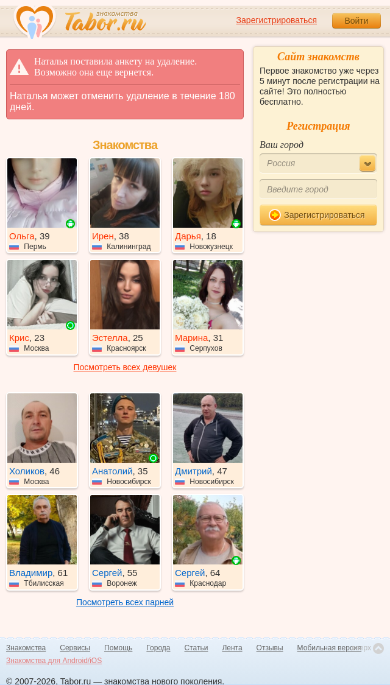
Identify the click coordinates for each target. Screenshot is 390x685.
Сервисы (75, 648)
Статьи (196, 648)
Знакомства (26, 648)
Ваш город (281, 144)
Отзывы (270, 648)
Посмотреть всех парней (125, 602)
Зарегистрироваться (276, 20)
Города (158, 648)
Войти (356, 21)
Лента (232, 648)
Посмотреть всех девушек (125, 367)
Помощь (118, 648)
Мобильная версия (329, 648)
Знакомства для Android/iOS (54, 660)
